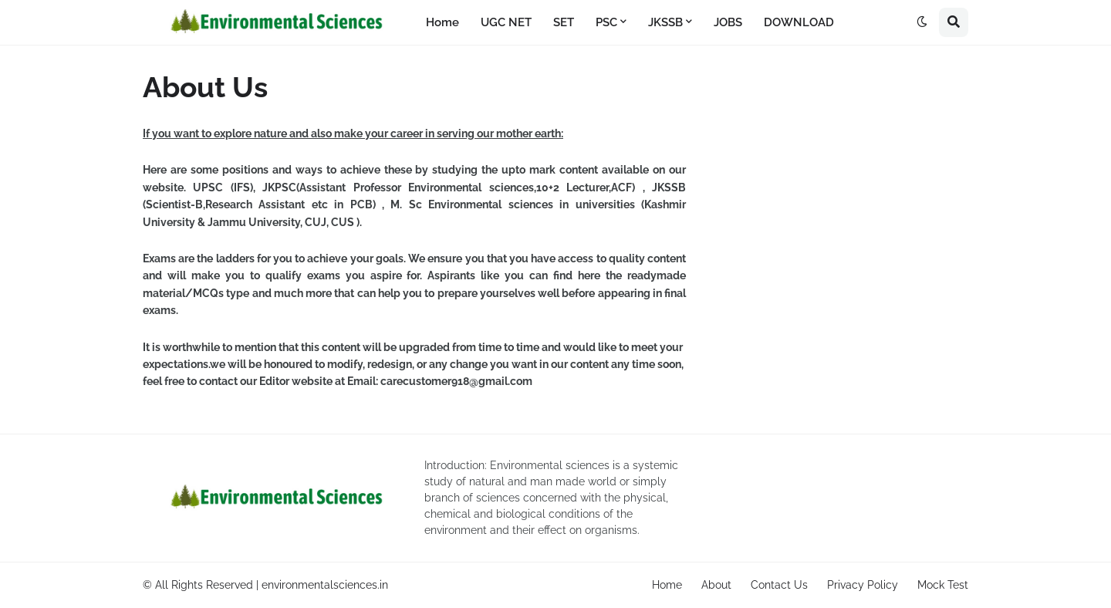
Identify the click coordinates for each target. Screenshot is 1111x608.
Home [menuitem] (442, 22)
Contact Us (779, 585)
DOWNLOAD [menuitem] (799, 22)
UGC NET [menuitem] (506, 22)
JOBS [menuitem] (728, 22)
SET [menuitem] (563, 22)
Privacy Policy (862, 585)
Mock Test (942, 585)
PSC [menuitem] (606, 22)
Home (667, 585)
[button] (922, 22)
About (716, 585)
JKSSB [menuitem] (665, 22)
